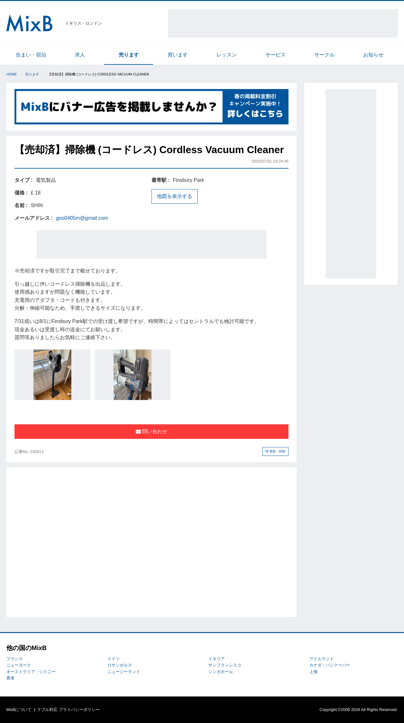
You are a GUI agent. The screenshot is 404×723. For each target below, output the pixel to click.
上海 (313, 671)
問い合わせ (151, 431)
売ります (129, 54)
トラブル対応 (45, 709)
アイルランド (321, 658)
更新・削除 (275, 451)
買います (178, 54)
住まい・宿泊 (31, 54)
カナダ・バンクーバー (329, 665)
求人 (80, 54)
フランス (14, 658)
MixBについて (19, 709)
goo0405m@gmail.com (82, 218)
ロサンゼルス (119, 665)
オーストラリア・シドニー (31, 671)
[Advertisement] (283, 23)
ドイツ (113, 658)
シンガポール (220, 671)
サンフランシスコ (224, 665)
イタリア (216, 658)
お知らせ (373, 54)
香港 (10, 678)
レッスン (227, 54)
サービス (275, 54)
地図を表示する (174, 196)
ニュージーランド (123, 671)
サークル (324, 54)
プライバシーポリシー (79, 709)
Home (11, 74)
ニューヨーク (18, 665)
